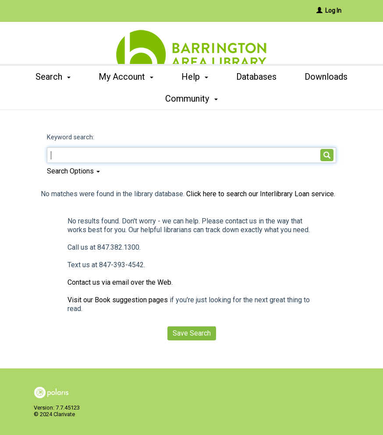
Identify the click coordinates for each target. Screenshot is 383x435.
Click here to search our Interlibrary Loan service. (260, 194)
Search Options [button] (73, 171)
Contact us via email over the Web (119, 282)
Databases (261, 98)
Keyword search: (71, 137)
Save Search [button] (192, 333)
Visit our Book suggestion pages (117, 300)
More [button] (326, 98)
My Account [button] (130, 98)
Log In (333, 10)
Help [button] (199, 98)
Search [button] (56, 98)
